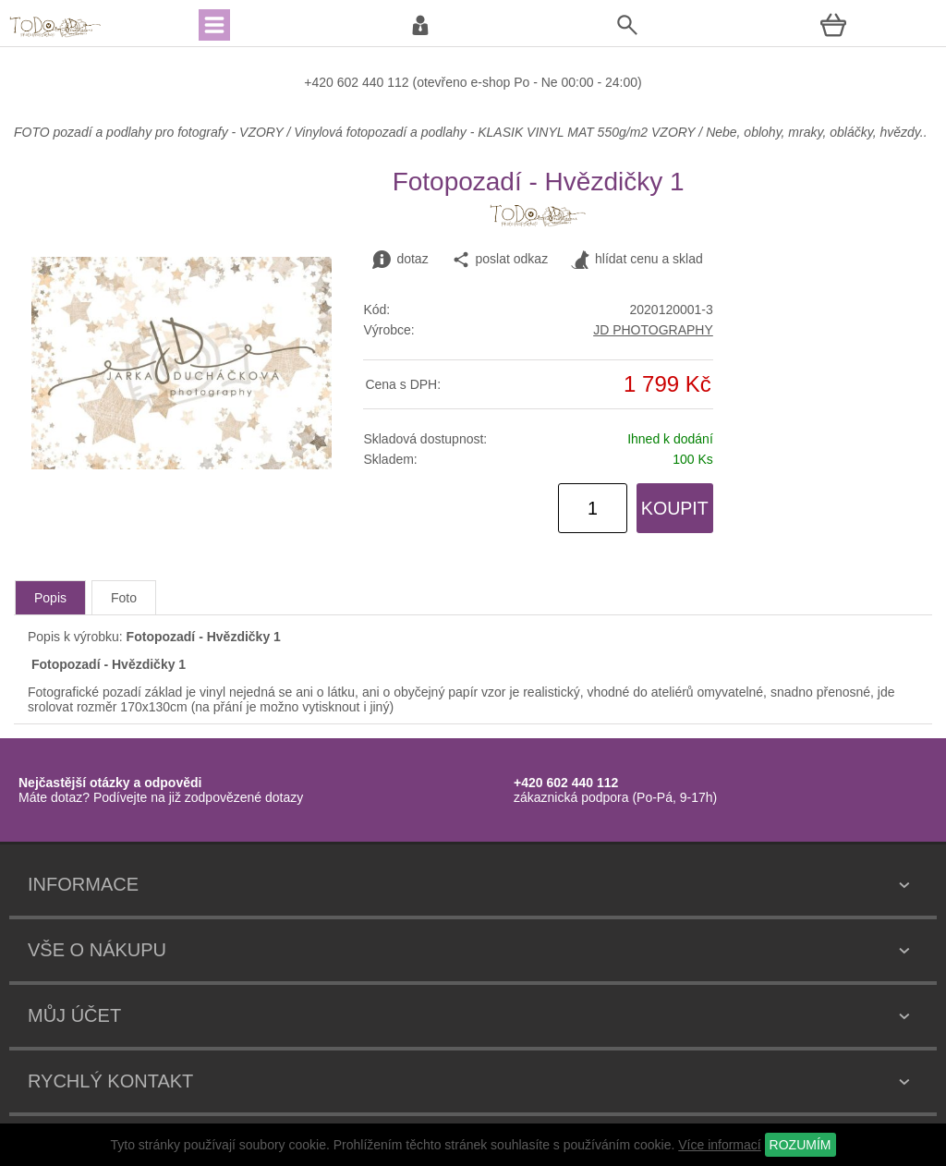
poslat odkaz (500, 259)
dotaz (400, 259)
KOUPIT (675, 508)
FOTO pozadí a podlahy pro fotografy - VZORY (150, 132)
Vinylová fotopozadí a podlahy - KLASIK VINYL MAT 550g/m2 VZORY (494, 132)
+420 (320, 82)
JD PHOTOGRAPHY (653, 329)
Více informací (719, 1144)
